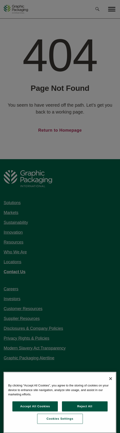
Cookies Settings (60, 418)
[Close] (111, 379)
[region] (59, 402)
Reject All (84, 406)
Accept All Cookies (35, 406)
